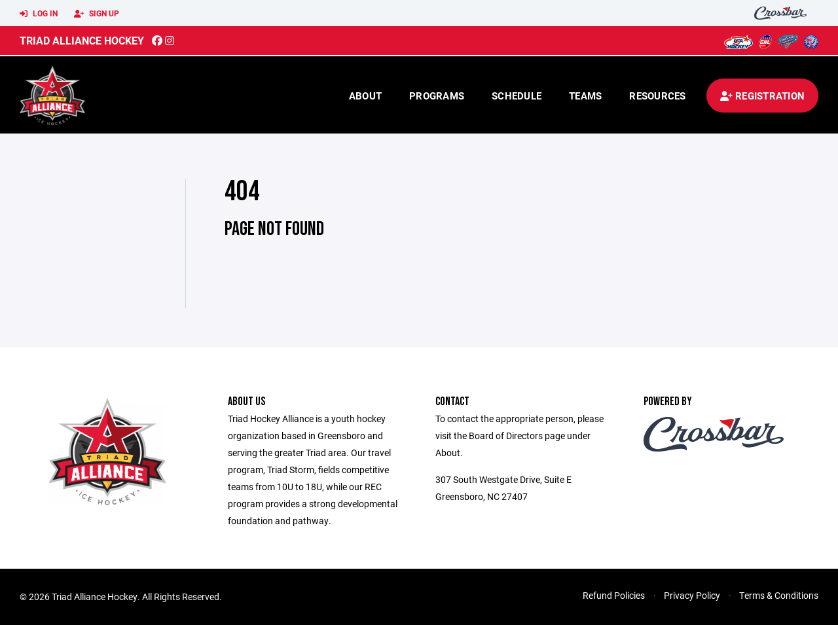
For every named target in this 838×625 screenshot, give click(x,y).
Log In (39, 14)
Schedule (516, 95)
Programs (436, 95)
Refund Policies (614, 595)
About (365, 95)
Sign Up (96, 14)
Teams (585, 95)
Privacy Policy (692, 595)
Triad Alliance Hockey (82, 40)
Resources (657, 95)
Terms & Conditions (778, 595)
